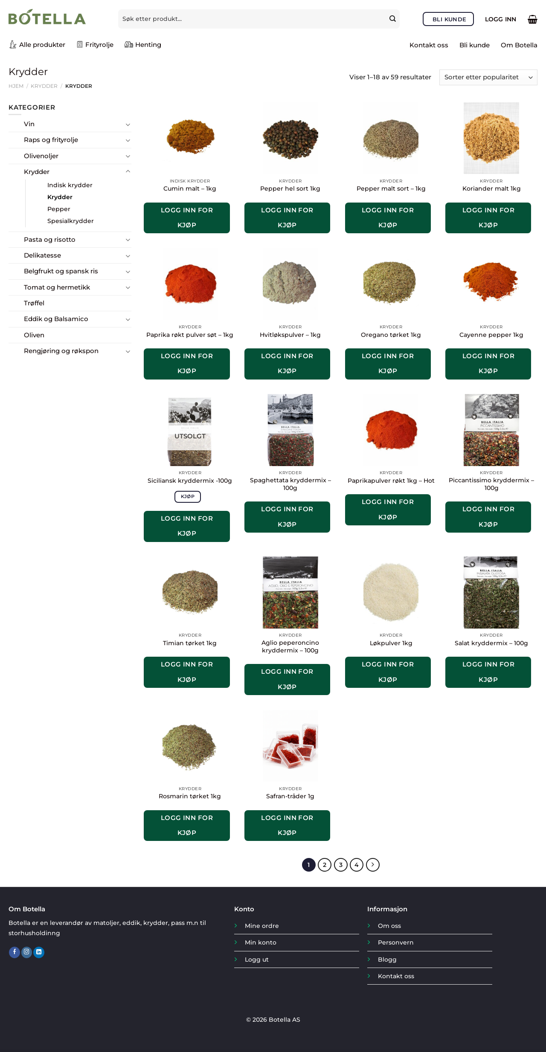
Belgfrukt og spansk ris (61, 271)
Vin (29, 124)
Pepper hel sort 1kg (290, 188)
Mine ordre (262, 925)
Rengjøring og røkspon (61, 351)
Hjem (16, 86)
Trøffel (34, 303)
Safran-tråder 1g (290, 796)
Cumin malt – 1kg (189, 188)
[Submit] (393, 19)
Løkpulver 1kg (391, 643)
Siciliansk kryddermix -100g (190, 480)
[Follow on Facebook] (14, 952)
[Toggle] (128, 124)
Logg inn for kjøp (187, 217)
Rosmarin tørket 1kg (190, 796)
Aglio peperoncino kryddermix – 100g (290, 646)
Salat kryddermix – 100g (491, 643)
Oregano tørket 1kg (391, 334)
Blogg (387, 959)
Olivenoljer (41, 156)
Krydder (44, 86)
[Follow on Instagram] (26, 952)
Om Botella (519, 45)
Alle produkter (37, 44)
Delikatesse (42, 255)
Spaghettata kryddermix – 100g (290, 484)
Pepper (58, 209)
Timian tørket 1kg (190, 643)
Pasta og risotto (50, 239)
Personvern (396, 942)
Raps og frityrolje (51, 140)
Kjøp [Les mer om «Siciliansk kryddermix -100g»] (188, 496)
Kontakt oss (429, 45)
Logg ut (257, 959)
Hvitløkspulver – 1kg (290, 334)
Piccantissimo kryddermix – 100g (491, 484)
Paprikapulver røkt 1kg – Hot (391, 480)
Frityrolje (94, 45)
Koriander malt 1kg (491, 188)
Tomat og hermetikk (57, 287)
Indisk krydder (70, 185)
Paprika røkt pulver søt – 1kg (189, 334)
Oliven (34, 335)
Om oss (389, 925)
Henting (143, 44)
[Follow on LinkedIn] (38, 952)
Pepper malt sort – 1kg (391, 188)
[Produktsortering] (488, 77)
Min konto (260, 942)
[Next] (372, 865)
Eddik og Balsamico (56, 319)
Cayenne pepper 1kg (491, 334)
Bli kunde (474, 45)
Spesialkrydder (70, 220)
